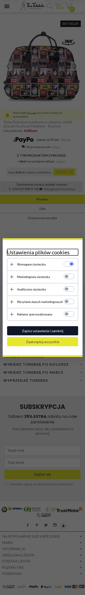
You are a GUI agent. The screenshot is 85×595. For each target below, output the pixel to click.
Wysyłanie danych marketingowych (40, 302)
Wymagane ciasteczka (31, 264)
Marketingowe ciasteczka (33, 277)
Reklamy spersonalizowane (34, 314)
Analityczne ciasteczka (31, 289)
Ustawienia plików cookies (38, 252)
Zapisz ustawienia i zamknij (42, 331)
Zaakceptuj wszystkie (42, 342)
